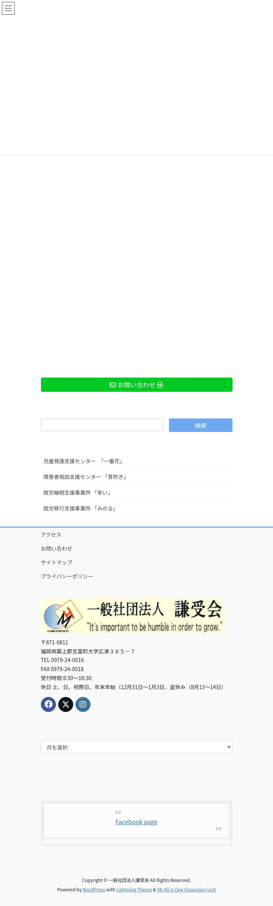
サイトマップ (56, 562)
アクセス (51, 534)
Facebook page (137, 821)
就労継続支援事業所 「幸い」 (78, 492)
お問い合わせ (56, 548)
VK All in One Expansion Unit (186, 889)
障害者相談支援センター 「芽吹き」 (86, 476)
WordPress (94, 889)
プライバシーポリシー (67, 576)
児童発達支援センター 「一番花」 (84, 461)
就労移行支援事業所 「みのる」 (81, 508)
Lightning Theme (134, 889)
